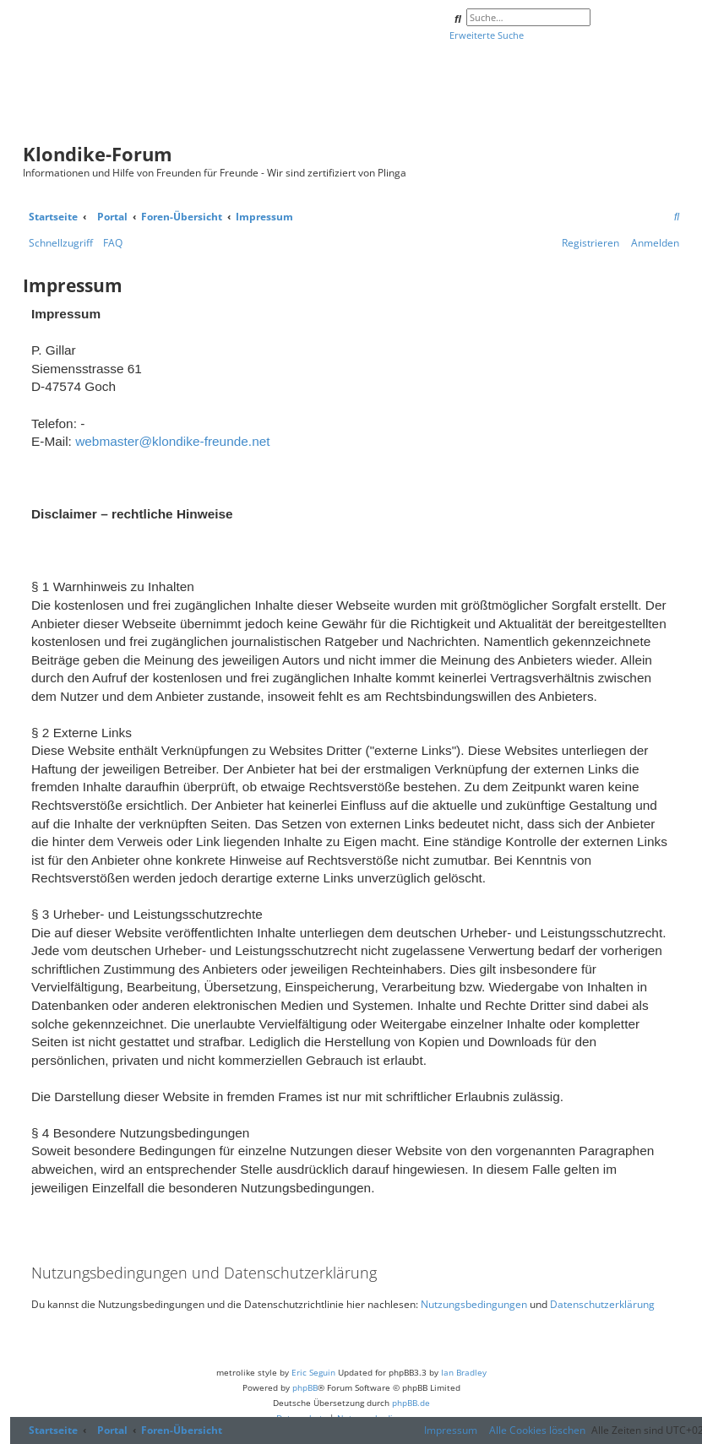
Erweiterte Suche (486, 35)
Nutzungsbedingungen (474, 1304)
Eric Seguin (313, 1372)
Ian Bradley (464, 1372)
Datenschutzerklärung (602, 1304)
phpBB (305, 1387)
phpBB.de (411, 1403)
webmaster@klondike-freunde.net (172, 441)
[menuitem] (676, 217)
